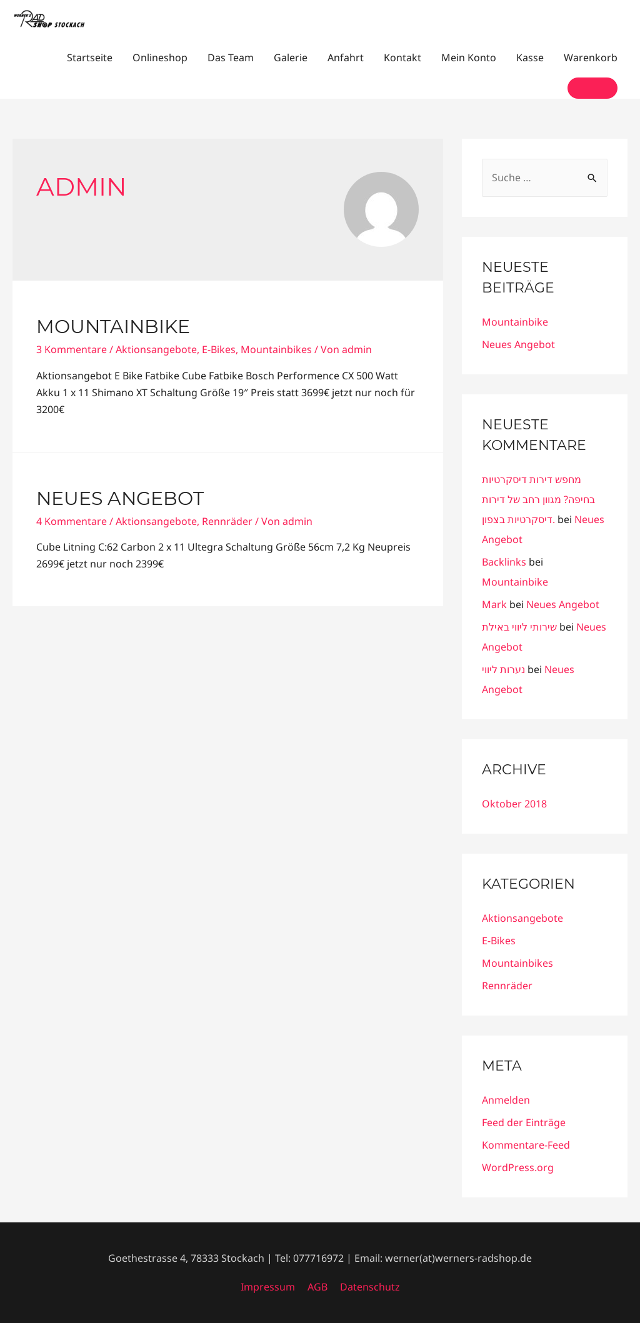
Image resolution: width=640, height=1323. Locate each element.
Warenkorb (591, 57)
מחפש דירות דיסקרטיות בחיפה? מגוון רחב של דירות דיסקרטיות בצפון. (538, 499)
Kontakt (402, 57)
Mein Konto (468, 57)
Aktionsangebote (156, 349)
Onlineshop (160, 57)
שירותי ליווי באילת (519, 627)
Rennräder (227, 521)
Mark (494, 604)
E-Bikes (219, 349)
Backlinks (504, 562)
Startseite (89, 57)
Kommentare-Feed (526, 1145)
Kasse (530, 57)
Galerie (291, 57)
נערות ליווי (503, 669)
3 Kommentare (71, 349)
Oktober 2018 (514, 804)
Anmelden (506, 1100)
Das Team (231, 57)
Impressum (268, 1287)
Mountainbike (113, 326)
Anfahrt (346, 57)
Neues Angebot (120, 498)
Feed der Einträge (524, 1122)
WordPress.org (518, 1167)
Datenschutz (370, 1287)
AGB (318, 1287)
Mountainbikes (276, 349)
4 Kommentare (71, 521)
